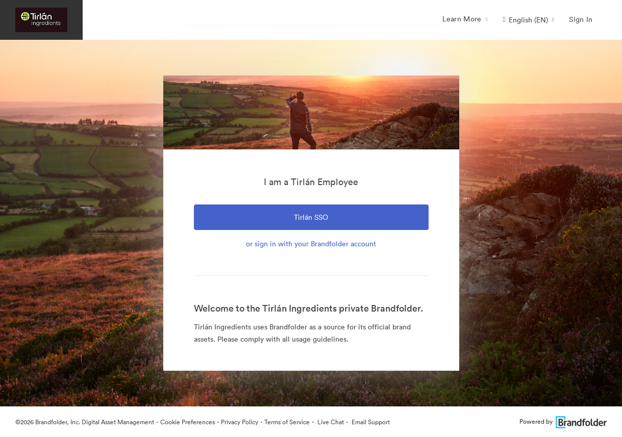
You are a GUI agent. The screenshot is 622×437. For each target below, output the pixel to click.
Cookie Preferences (187, 422)
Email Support (370, 422)
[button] (528, 20)
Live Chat (330, 422)
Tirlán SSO (311, 217)
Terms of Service (287, 422)
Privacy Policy (239, 422)
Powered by (563, 421)
